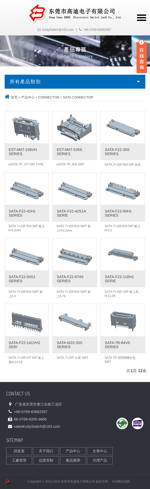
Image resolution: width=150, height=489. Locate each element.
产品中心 (28, 97)
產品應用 (73, 460)
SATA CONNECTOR (78, 97)
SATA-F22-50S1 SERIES (22, 279)
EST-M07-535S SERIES (69, 152)
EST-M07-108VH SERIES (23, 152)
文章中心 (100, 451)
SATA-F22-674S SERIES (70, 279)
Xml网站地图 (121, 481)
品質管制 (46, 460)
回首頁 (19, 451)
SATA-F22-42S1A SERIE (71, 213)
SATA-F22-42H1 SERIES (22, 213)
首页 (14, 97)
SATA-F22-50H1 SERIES (118, 213)
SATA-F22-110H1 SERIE (119, 279)
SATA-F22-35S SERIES (117, 152)
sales (37, 426)
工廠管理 (19, 460)
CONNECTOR (48, 97)
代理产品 (100, 460)
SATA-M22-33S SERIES (69, 345)
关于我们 (46, 451)
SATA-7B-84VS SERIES (117, 345)
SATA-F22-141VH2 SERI (24, 345)
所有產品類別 (25, 81)
